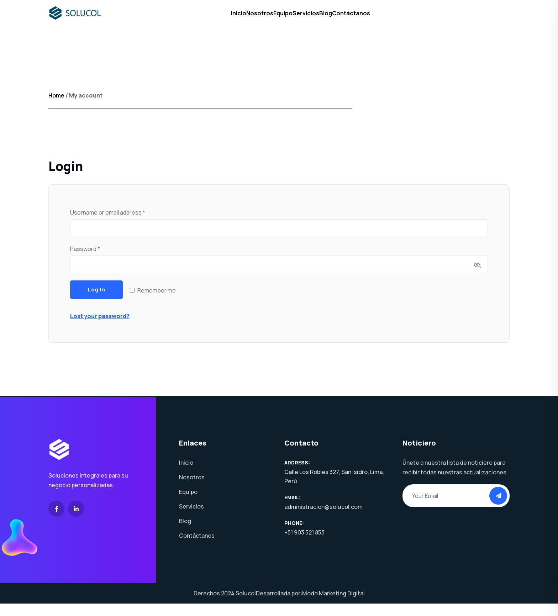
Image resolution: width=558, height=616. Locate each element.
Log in (96, 302)
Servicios (311, 19)
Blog (341, 19)
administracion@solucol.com (323, 519)
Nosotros (243, 19)
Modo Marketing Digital (333, 606)
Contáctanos (378, 19)
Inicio (212, 19)
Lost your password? (100, 328)
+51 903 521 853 (304, 545)
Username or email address (119, 224)
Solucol (246, 606)
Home (56, 108)
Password (96, 261)
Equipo (277, 19)
